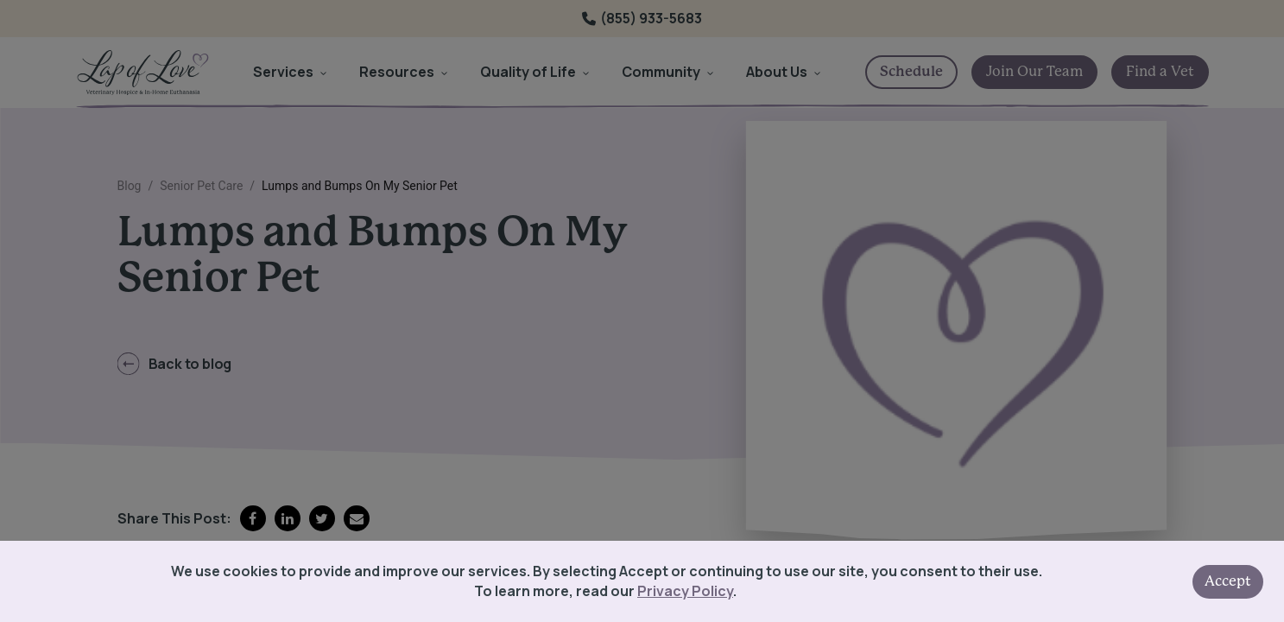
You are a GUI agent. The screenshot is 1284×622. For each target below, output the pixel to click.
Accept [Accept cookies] (1228, 581)
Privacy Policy (685, 590)
